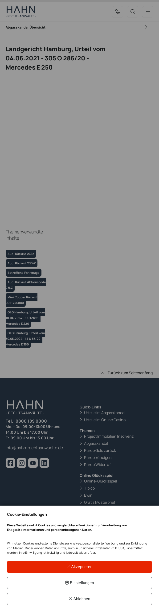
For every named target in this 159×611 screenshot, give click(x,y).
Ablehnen (79, 599)
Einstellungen (79, 583)
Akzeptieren (79, 567)
